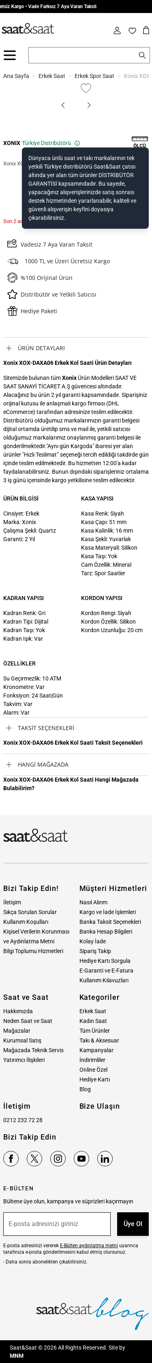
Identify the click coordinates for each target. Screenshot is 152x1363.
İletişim (12, 902)
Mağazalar (16, 1030)
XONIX (11, 143)
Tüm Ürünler (94, 1030)
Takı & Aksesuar (99, 1040)
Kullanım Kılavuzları (103, 980)
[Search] (142, 55)
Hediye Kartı (94, 1079)
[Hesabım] (117, 30)
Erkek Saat (52, 76)
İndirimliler (92, 1060)
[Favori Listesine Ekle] (85, 88)
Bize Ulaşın (99, 1106)
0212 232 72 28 (23, 1120)
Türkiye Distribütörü (51, 143)
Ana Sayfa (16, 76)
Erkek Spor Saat (94, 76)
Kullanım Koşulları (25, 922)
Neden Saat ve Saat (27, 1021)
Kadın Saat (93, 1021)
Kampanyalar (96, 1050)
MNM (17, 1355)
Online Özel (93, 1069)
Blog (85, 1089)
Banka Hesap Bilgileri (105, 931)
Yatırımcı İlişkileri (24, 1060)
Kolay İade (92, 941)
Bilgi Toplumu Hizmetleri (33, 951)
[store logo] (28, 29)
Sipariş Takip (95, 951)
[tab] (76, 348)
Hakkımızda (18, 1011)
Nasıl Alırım (93, 902)
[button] (63, 105)
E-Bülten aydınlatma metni (89, 1245)
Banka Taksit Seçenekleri (110, 922)
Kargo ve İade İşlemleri (107, 912)
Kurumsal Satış (22, 1040)
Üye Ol (133, 1224)
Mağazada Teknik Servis (33, 1050)
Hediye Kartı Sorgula (105, 961)
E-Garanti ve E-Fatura (106, 970)
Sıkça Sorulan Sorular (30, 912)
